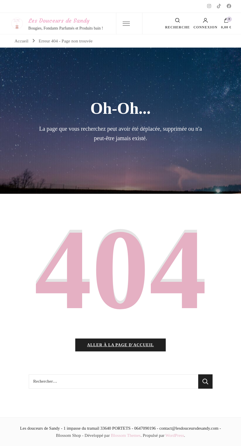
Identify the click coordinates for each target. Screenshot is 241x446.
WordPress (174, 435)
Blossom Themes (125, 435)
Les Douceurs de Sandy (58, 20)
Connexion (205, 23)
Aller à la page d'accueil (120, 345)
